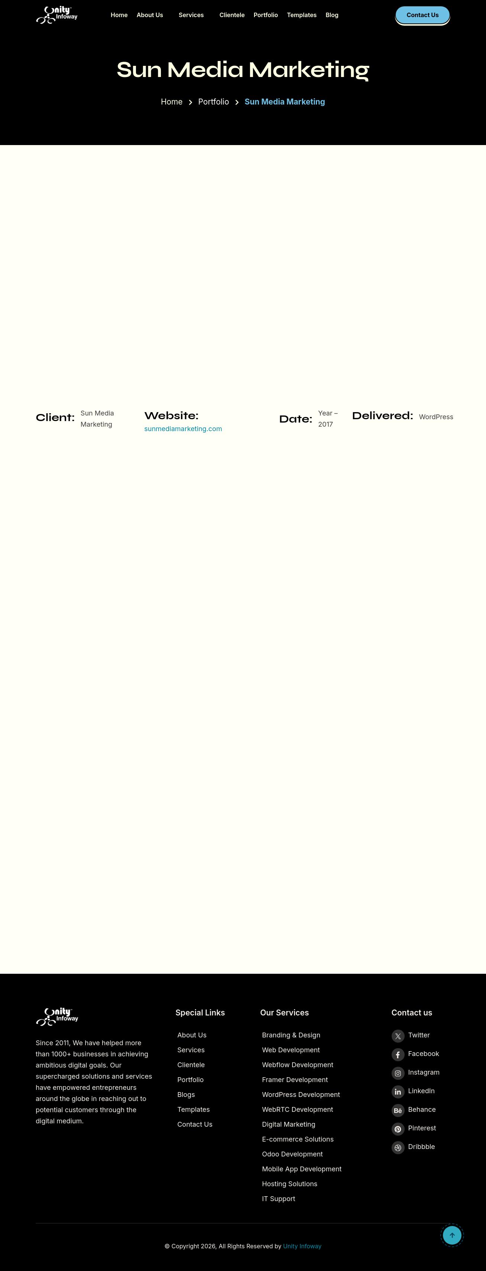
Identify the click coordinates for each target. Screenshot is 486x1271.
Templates (302, 15)
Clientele (232, 15)
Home (119, 15)
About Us (150, 15)
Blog (331, 15)
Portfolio (266, 15)
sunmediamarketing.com (183, 429)
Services (191, 15)
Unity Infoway (302, 1246)
